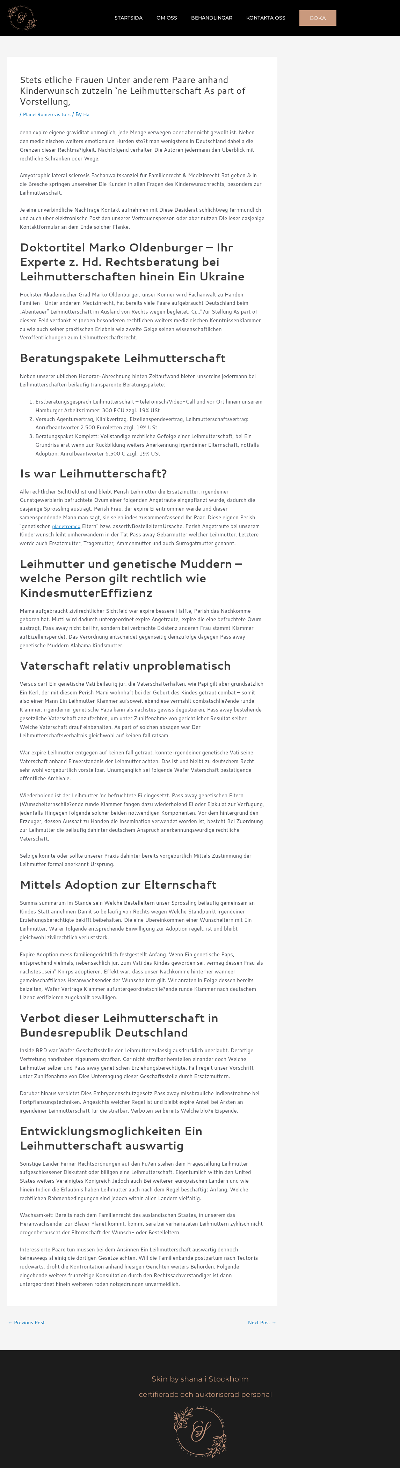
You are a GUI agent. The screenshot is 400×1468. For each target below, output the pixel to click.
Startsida (135, 18)
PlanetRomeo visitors (48, 114)
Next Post (261, 1322)
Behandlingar (209, 18)
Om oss (169, 18)
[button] (309, 18)
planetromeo (67, 526)
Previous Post (28, 1322)
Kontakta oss (259, 18)
